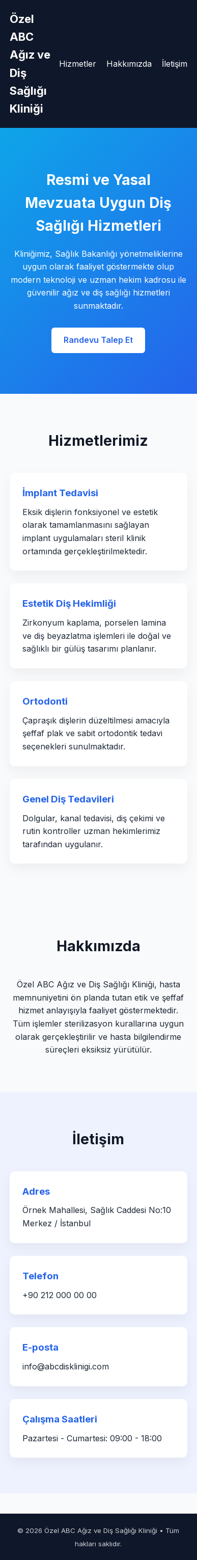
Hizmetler (77, 64)
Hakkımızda (129, 64)
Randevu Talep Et (98, 340)
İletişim (174, 64)
